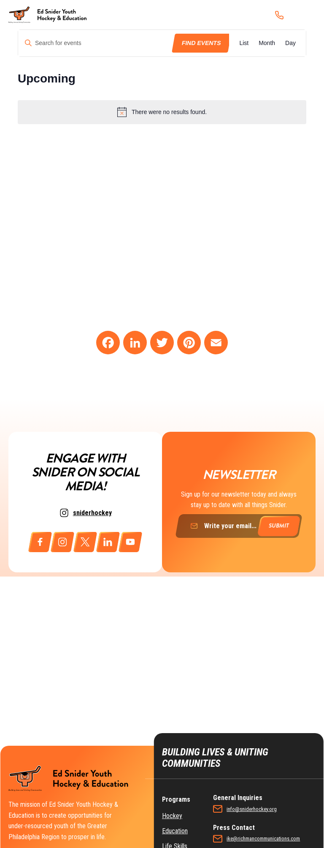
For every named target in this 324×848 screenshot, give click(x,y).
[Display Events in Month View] (267, 43)
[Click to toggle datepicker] (47, 78)
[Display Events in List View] (243, 43)
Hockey (172, 816)
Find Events (201, 43)
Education (175, 831)
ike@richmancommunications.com (263, 838)
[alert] (162, 112)
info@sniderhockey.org (252, 809)
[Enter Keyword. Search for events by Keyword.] (95, 43)
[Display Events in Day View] (290, 43)
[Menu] (305, 15)
